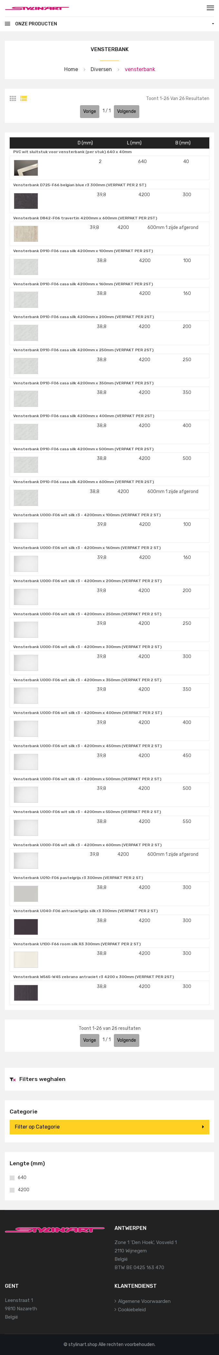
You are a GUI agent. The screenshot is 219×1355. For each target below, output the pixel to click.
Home (71, 69)
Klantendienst (135, 1286)
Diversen (101, 69)
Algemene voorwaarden (144, 1301)
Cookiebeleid (132, 1310)
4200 (23, 1190)
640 (22, 1178)
